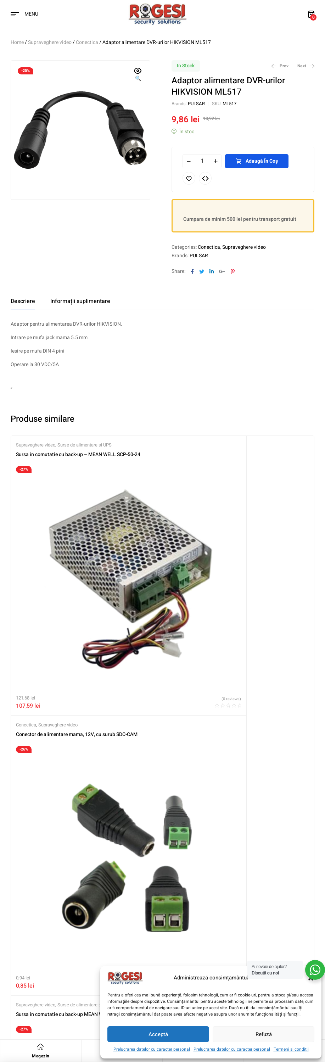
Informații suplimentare (80, 301)
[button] (138, 75)
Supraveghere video (50, 42)
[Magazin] (40, 1046)
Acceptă (158, 1034)
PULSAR (196, 103)
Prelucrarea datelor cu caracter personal (151, 1049)
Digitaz (59, 1015)
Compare (205, 178)
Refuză (264, 1034)
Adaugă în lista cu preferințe (189, 178)
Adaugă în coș (262, 161)
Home (17, 42)
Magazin (41, 1056)
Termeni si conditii (291, 1049)
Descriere (23, 301)
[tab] (23, 301)
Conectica (87, 42)
